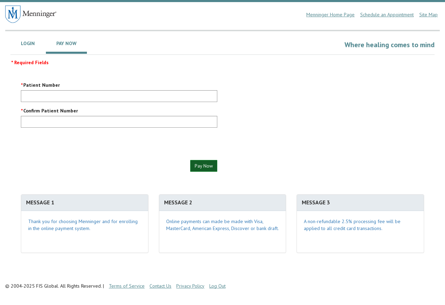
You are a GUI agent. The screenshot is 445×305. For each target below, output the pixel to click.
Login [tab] (28, 43)
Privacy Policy (190, 286)
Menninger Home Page (330, 14)
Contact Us (160, 286)
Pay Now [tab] (66, 43)
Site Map (428, 14)
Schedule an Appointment (387, 14)
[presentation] (74, 146)
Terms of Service (127, 286)
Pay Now (204, 166)
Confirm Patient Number (50, 111)
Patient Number (41, 85)
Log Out (217, 286)
